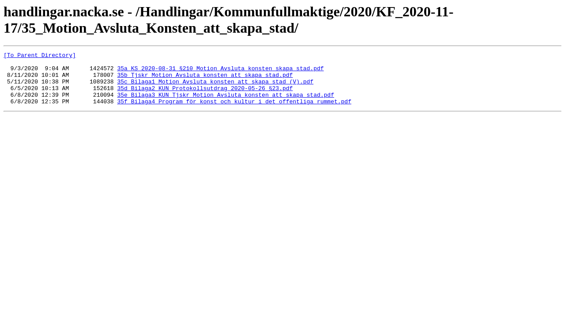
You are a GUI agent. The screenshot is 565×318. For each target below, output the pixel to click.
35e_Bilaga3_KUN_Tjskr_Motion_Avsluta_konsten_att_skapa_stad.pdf (225, 104)
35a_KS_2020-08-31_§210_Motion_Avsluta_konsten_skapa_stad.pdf (220, 72)
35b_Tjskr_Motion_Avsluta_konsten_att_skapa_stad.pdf (205, 80)
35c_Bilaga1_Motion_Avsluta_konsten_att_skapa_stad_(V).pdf (215, 88)
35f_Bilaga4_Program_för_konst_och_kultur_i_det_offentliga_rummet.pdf (234, 112)
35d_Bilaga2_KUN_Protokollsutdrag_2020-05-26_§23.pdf (205, 96)
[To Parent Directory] (40, 56)
